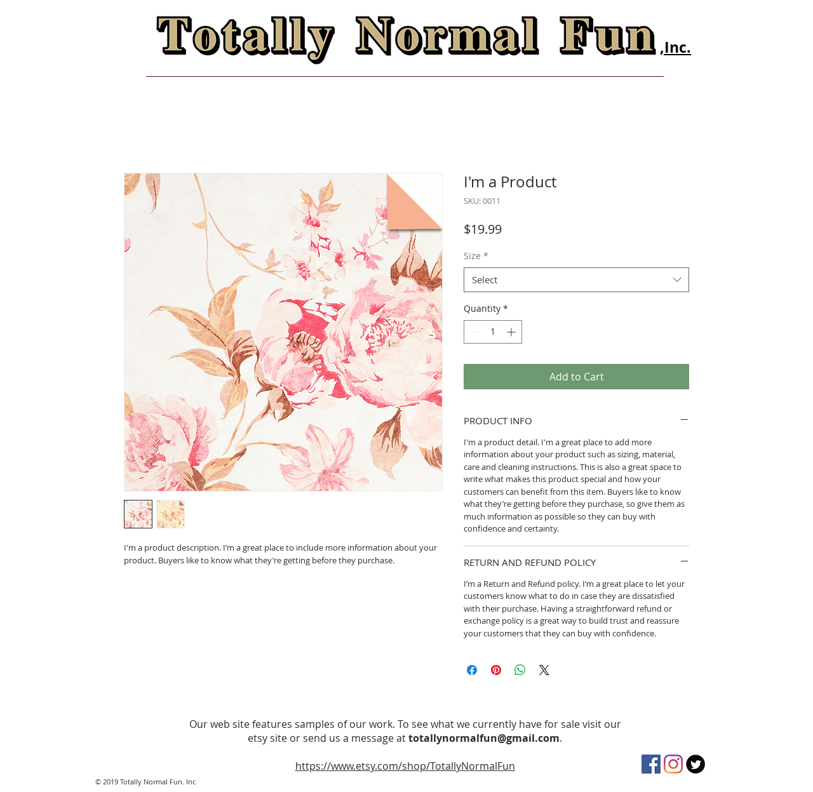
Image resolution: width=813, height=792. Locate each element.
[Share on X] (544, 670)
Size (476, 256)
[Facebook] (651, 764)
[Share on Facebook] (472, 670)
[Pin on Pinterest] (496, 670)
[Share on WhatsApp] (520, 670)
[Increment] (512, 332)
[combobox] (576, 279)
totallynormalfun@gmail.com (484, 738)
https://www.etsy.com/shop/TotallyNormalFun (405, 766)
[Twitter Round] (695, 764)
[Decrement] (473, 332)
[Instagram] (673, 764)
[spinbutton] (492, 332)
